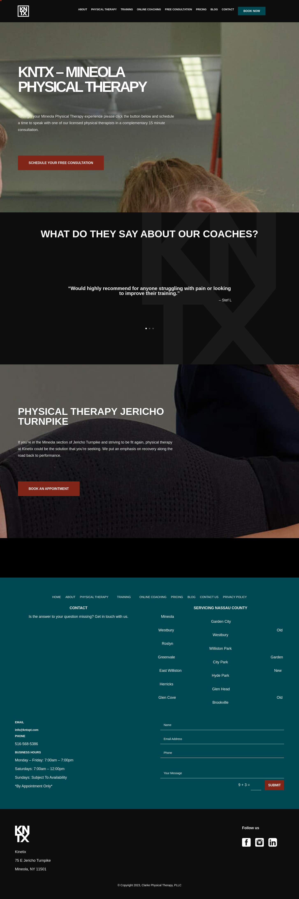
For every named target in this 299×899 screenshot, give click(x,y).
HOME (56, 597)
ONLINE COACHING (149, 9)
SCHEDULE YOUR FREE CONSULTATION (61, 170)
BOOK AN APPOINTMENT (49, 494)
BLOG (214, 9)
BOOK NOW (251, 11)
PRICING (201, 9)
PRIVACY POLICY (235, 597)
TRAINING (127, 9)
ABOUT (82, 9)
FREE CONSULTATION (178, 9)
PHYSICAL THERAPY (104, 9)
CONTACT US (209, 597)
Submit (274, 785)
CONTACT (228, 9)
